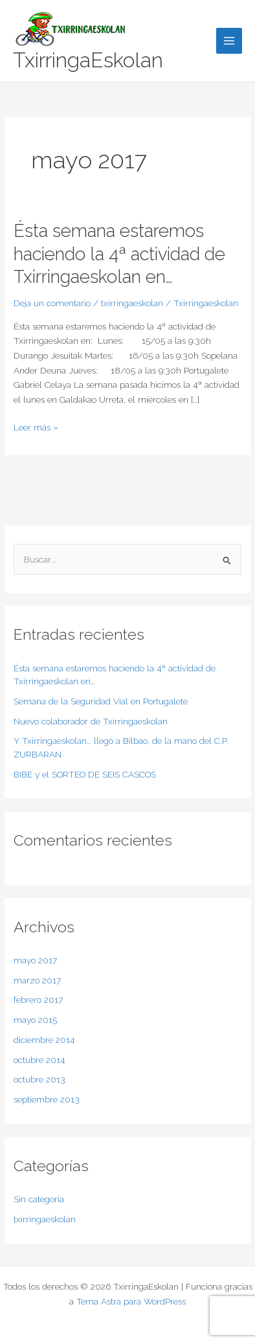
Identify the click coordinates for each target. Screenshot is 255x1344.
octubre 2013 (39, 1079)
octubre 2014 (39, 1060)
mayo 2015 (35, 1019)
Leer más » (36, 426)
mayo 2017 (35, 960)
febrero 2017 (38, 999)
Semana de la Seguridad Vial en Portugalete (101, 701)
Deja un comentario (52, 303)
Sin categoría (39, 1199)
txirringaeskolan (132, 303)
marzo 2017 (37, 980)
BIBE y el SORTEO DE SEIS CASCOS (85, 774)
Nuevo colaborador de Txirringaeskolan (91, 721)
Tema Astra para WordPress (131, 1301)
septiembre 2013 (47, 1099)
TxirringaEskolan (88, 60)
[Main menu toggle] (229, 41)
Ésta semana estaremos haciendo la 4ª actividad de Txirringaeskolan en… (119, 253)
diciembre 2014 (44, 1040)
